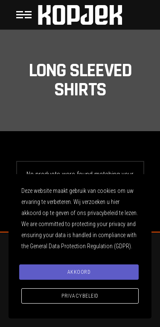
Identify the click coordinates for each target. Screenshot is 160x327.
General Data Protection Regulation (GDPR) (80, 246)
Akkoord (79, 272)
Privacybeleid (80, 296)
